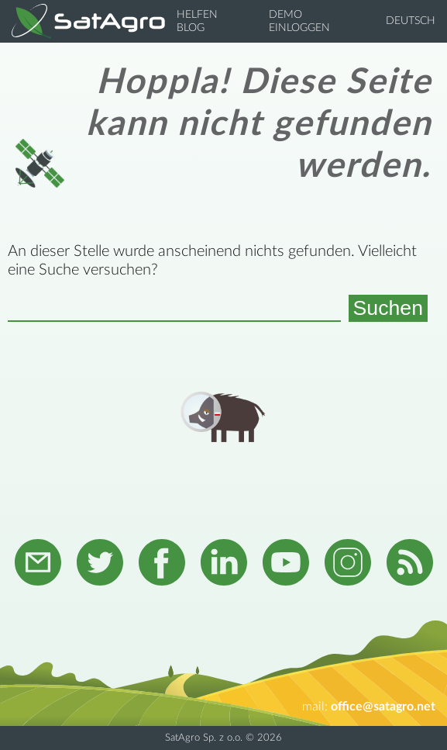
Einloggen (299, 27)
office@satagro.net (383, 706)
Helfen (197, 14)
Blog (191, 27)
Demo (285, 14)
